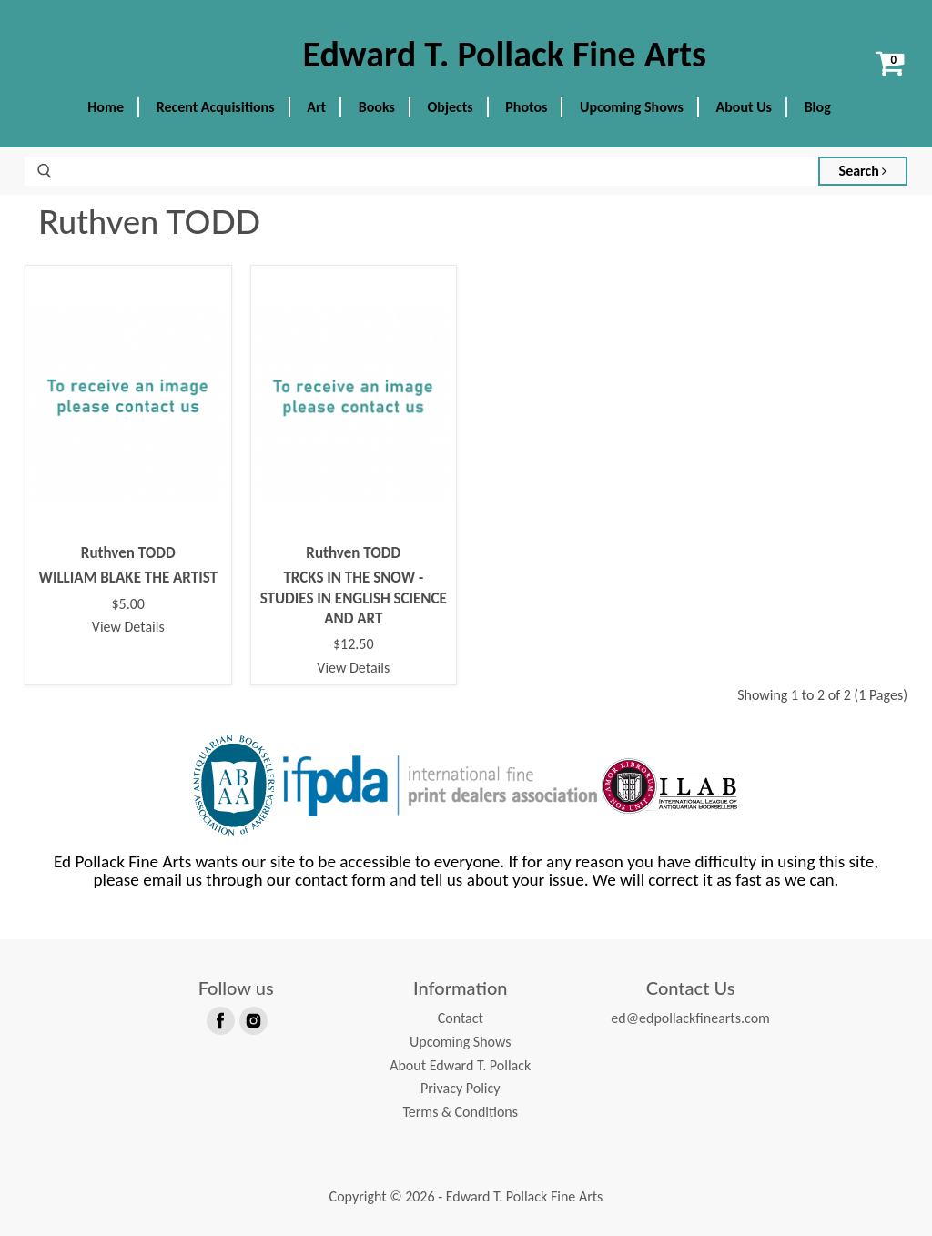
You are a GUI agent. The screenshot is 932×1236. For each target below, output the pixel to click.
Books (377, 107)
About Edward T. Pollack (460, 1065)
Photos (526, 107)
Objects (450, 107)
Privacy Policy (460, 1088)
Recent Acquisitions (216, 107)
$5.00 (128, 604)
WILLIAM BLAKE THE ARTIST (128, 577)
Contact (460, 1018)
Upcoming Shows (632, 107)
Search (863, 170)
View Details (128, 626)
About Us (744, 107)
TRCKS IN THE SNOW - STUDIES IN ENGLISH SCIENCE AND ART (353, 598)
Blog (818, 107)
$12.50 (353, 644)
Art (316, 107)
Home (105, 107)
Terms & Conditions (460, 1111)
